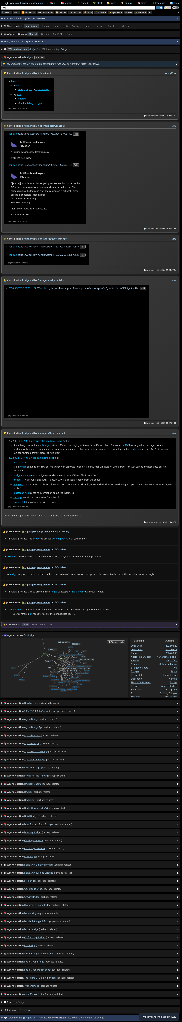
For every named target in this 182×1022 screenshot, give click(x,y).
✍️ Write (88, 12)
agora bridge (42, 89)
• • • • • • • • (67, 26)
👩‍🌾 (5, 73)
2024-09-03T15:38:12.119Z (22, 288)
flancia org (171, 696)
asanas (135, 664)
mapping (18, 484)
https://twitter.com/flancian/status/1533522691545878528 (48, 254)
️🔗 (171, 73)
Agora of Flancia (34, 1017)
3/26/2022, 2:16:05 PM (21, 158)
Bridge (32, 49)
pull (22, 103)
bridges (37, 538)
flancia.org (44, 288)
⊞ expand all (75, 12)
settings (17, 497)
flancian (13, 133)
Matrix (136, 449)
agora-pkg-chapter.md (37, 531)
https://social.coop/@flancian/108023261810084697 (45, 133)
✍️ (174, 73)
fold (76, 134)
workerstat (19, 502)
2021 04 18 (137, 645)
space (18, 94)
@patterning (62, 531)
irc (132, 693)
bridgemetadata (22, 475)
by (90, 532)
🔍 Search (6, 12)
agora (29, 89)
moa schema (20, 462)
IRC (127, 445)
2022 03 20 (171, 645)
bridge (21, 89)
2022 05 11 (171, 649)
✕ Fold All (39, 57)
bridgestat (18, 479)
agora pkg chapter (141, 656)
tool (17, 85)
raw (167, 73)
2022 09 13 (137, 649)
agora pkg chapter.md (37, 549)
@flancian (60, 549)
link (65, 441)
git (31, 613)
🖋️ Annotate (100, 12)
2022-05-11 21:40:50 (19, 457)
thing (13, 81)
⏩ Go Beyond (28, 12)
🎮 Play (128, 12)
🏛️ (23, 1017)
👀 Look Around (45, 12)
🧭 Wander (61, 12)
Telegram (33, 449)
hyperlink (136, 689)
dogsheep (136, 678)
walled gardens (60, 538)
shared (22, 98)
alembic (33, 515)
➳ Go (16, 12)
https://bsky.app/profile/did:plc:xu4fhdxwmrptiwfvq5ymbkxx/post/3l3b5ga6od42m (95, 288)
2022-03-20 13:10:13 (19, 441)
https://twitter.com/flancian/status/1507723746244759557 (48, 246)
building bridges (33, 103)
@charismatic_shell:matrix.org (46, 441)
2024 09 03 (171, 653)
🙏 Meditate (140, 12)
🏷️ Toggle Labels (116, 642)
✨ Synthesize (115, 12)
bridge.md (28, 73)
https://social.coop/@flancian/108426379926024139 (45, 164)
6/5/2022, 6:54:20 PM (20, 215)
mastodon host (21, 492)
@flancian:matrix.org (41, 457)
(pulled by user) (91, 703)
